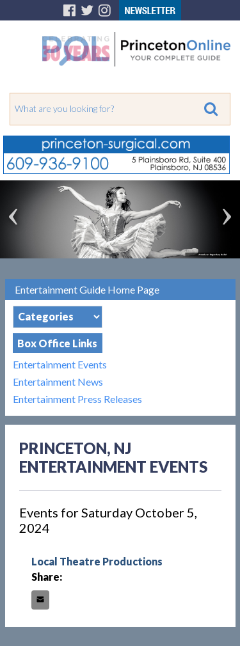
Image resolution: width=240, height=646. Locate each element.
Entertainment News (58, 381)
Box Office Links (57, 343)
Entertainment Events (60, 364)
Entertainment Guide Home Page (87, 289)
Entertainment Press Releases (77, 399)
